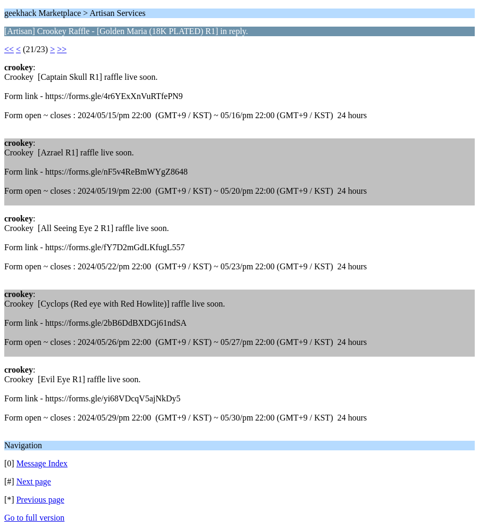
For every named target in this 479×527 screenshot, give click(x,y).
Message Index (42, 463)
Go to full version (34, 517)
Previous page (40, 499)
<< (9, 49)
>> (61, 49)
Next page (33, 481)
